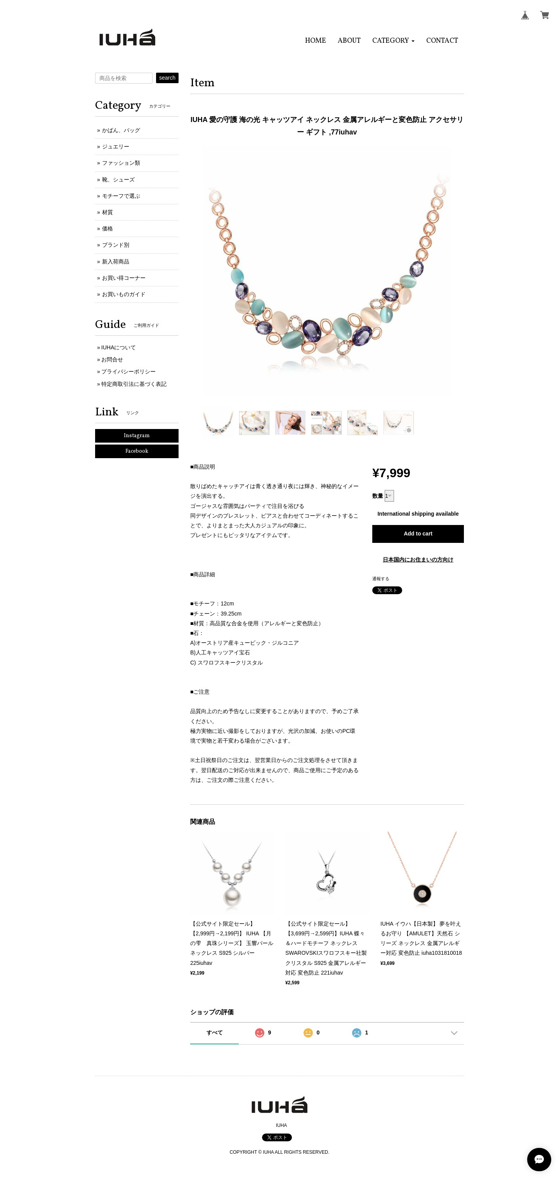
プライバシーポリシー (128, 371)
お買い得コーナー (124, 278)
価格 (107, 228)
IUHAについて (118, 347)
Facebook (136, 451)
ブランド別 (115, 245)
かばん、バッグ (121, 130)
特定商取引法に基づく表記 (134, 384)
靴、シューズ (118, 179)
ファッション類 (121, 163)
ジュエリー (115, 146)
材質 (107, 212)
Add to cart (418, 533)
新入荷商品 (115, 261)
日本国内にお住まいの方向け (418, 559)
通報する (380, 578)
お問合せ (112, 359)
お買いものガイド (124, 294)
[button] (393, 41)
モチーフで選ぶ (121, 196)
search (167, 78)
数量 (377, 496)
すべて (215, 1032)
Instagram (137, 436)
